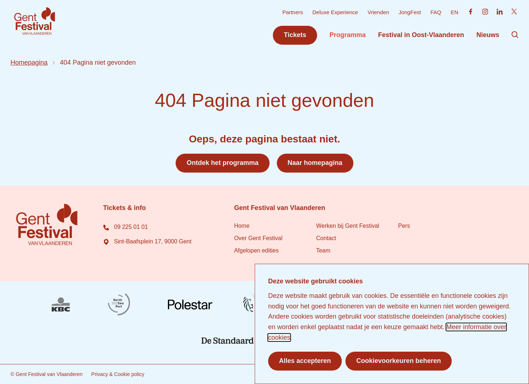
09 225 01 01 (125, 227)
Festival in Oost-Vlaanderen (421, 35)
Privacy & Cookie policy (117, 374)
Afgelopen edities (256, 250)
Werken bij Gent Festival (347, 226)
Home (242, 226)
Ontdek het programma (222, 162)
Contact (326, 238)
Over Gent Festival (258, 238)
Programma (347, 35)
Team (323, 250)
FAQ (435, 12)
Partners (292, 12)
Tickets (295, 35)
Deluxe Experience (335, 12)
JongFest (409, 12)
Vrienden (378, 12)
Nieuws (487, 35)
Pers (404, 226)
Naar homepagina (315, 162)
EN (454, 12)
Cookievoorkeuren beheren (398, 360)
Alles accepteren (305, 360)
